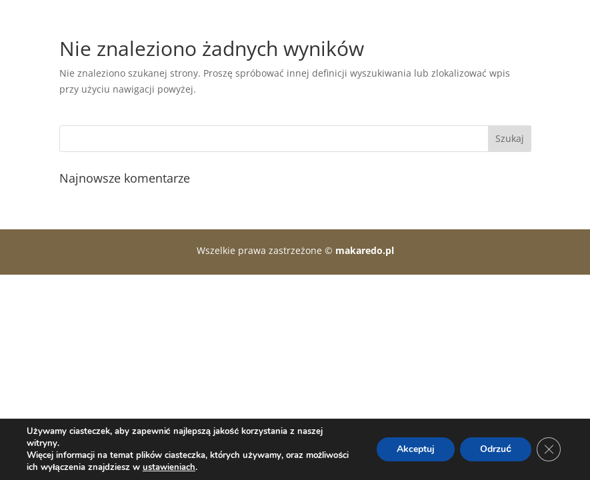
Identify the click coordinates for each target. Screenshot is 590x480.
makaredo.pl (364, 250)
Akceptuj (416, 449)
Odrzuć (495, 449)
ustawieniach (169, 467)
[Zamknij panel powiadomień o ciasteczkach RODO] (549, 449)
